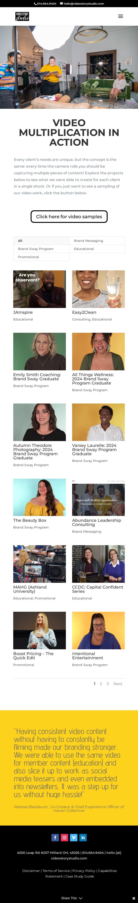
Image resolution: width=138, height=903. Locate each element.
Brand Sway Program (36, 249)
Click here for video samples (69, 216)
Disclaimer (31, 871)
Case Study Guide (79, 876)
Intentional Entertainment (87, 655)
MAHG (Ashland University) (29, 589)
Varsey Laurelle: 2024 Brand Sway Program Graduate (94, 449)
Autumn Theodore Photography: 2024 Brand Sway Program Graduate (35, 452)
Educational (84, 249)
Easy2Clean (84, 312)
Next (117, 684)
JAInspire (22, 312)
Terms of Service (56, 871)
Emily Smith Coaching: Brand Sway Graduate (37, 376)
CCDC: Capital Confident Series (97, 589)
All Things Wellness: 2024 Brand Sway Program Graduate (92, 379)
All (20, 241)
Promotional (28, 257)
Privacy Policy (83, 871)
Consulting (81, 319)
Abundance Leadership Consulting (96, 522)
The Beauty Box (29, 520)
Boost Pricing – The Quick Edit (33, 655)
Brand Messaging (88, 241)
